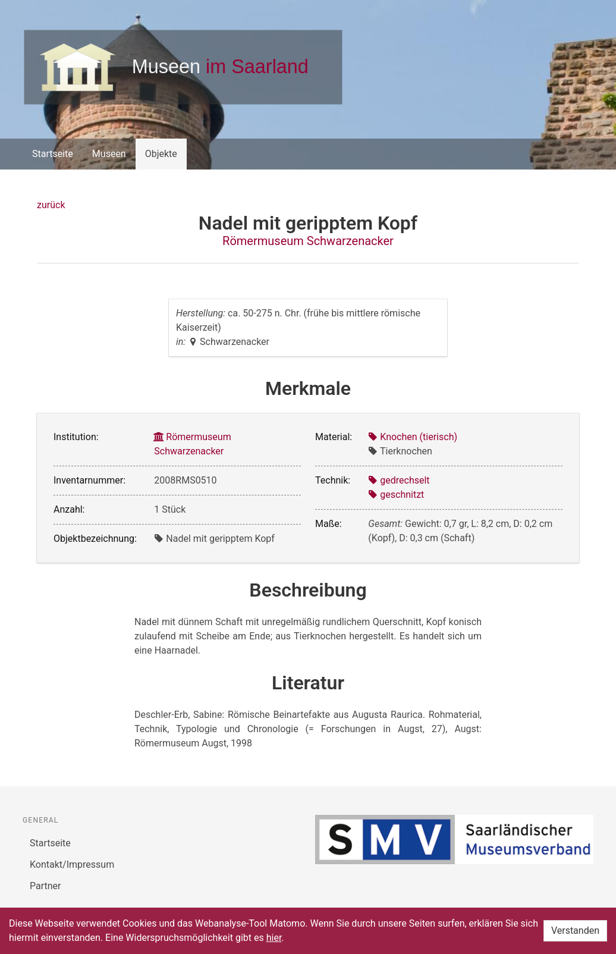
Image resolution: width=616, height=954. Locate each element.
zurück (51, 205)
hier (274, 937)
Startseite (52, 153)
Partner (45, 886)
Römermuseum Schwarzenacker (308, 241)
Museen (109, 153)
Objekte (161, 153)
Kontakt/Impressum (72, 864)
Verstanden (575, 930)
